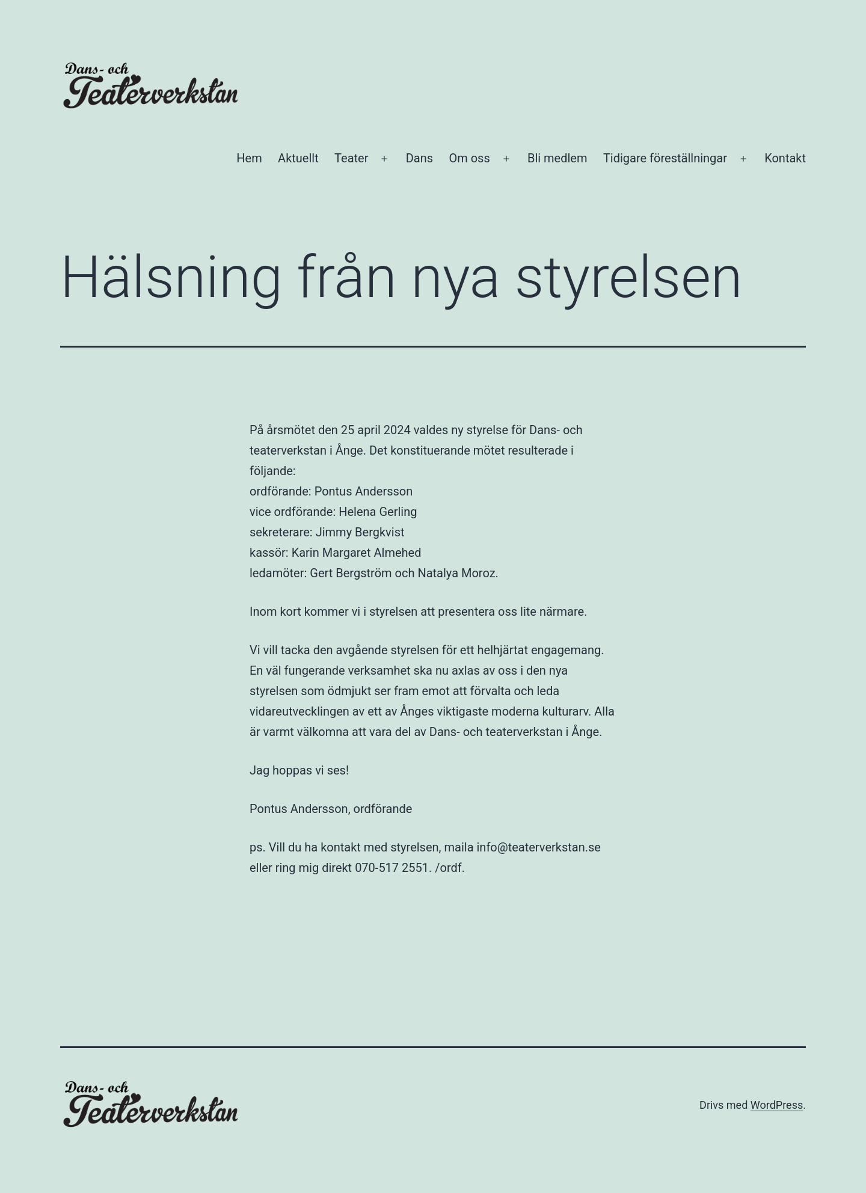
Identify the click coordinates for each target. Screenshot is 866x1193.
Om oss (469, 158)
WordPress (777, 1105)
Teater (351, 158)
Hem (249, 158)
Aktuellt (298, 158)
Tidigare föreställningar (665, 158)
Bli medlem (557, 158)
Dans (419, 158)
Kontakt (785, 158)
